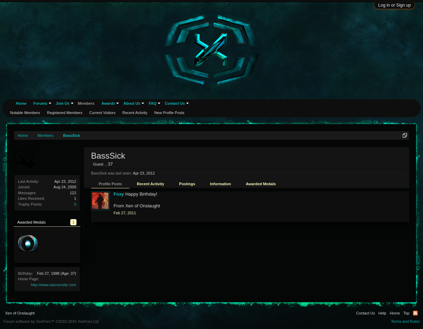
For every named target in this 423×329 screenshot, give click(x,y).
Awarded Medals (261, 184)
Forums (40, 103)
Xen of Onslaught (20, 313)
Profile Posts (110, 184)
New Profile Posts (169, 113)
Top (406, 313)
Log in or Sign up (394, 5)
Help (382, 313)
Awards (108, 103)
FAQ (152, 103)
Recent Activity (150, 184)
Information (220, 184)
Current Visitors (102, 113)
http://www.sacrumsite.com (53, 285)
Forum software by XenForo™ (51, 321)
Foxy (119, 194)
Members (86, 103)
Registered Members (64, 113)
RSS (415, 313)
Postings (187, 184)
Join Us (63, 103)
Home (21, 103)
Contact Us (175, 103)
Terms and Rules (405, 321)
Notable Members (25, 113)
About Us (131, 103)
